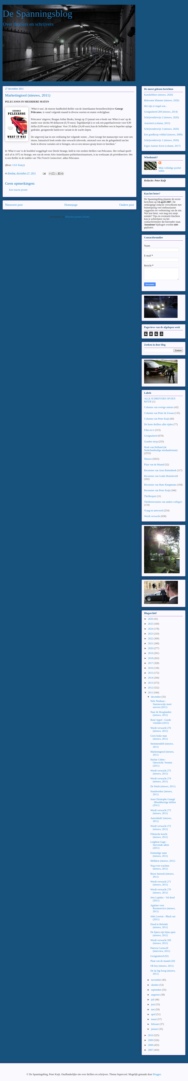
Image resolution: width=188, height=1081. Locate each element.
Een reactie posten (18, 189)
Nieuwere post (14, 204)
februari (155, 1024)
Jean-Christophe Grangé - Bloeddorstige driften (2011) (163, 802)
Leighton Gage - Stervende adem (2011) (159, 845)
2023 (151, 633)
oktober (155, 985)
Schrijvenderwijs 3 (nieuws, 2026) (161, 129)
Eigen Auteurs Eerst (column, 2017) (162, 146)
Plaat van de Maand (154, 464)
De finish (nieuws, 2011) (163, 786)
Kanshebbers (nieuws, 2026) (158, 94)
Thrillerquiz (150, 496)
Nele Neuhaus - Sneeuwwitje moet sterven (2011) (161, 704)
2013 (151, 682)
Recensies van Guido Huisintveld (161, 476)
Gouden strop (151, 441)
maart (154, 1019)
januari (155, 1029)
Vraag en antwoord (153, 510)
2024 (151, 628)
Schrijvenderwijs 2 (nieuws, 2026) (161, 117)
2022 (151, 638)
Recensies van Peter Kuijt (157, 490)
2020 (151, 648)
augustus (156, 994)
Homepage (70, 204)
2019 (151, 653)
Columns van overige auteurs (159, 407)
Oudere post (126, 204)
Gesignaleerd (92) (159, 956)
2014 (151, 677)
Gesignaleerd (150, 435)
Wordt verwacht (152, 516)
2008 (151, 1045)
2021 (151, 643)
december (156, 696)
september (156, 989)
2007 (151, 1050)
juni (153, 1004)
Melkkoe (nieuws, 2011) (162, 860)
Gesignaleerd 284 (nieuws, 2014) (161, 111)
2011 (151, 692)
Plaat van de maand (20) (162, 961)
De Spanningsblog (37, 13)
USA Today (18, 165)
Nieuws (148, 459)
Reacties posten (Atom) (77, 216)
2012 (151, 687)
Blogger (157, 1074)
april (153, 1014)
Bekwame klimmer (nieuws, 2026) (161, 100)
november (156, 980)
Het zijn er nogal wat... (155, 106)
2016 (151, 668)
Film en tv (149, 430)
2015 (151, 672)
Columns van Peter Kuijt (156, 418)
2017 (151, 663)
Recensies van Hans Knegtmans (160, 484)
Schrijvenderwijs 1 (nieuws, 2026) (161, 140)
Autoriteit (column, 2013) (157, 123)
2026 (151, 618)
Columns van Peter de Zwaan (159, 413)
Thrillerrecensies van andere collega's (163, 502)
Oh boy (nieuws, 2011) (162, 965)
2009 (151, 1040)
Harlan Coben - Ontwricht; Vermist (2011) (161, 762)
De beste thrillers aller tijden (158, 424)
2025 (151, 623)
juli (153, 999)
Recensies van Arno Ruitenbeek (160, 470)
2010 (151, 1035)
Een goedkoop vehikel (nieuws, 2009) (163, 134)
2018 (151, 658)
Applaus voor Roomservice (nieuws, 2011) (162, 908)
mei (153, 1009)
